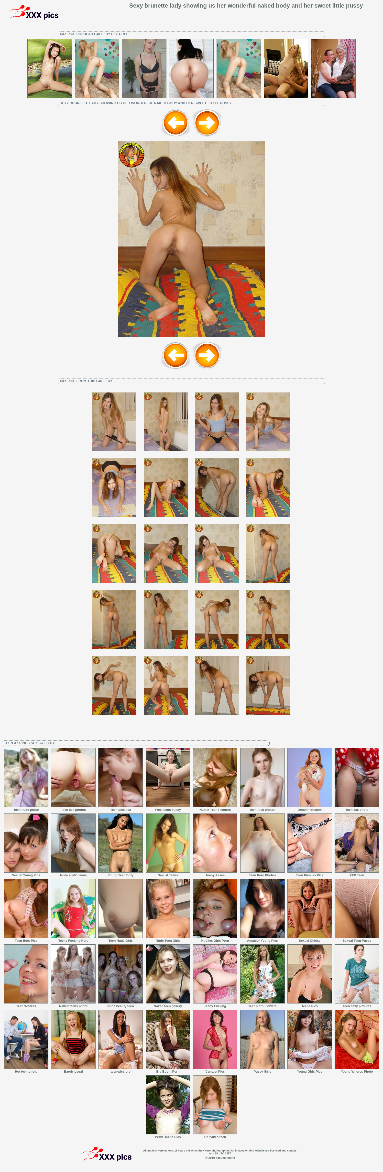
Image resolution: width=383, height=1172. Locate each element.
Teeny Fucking (215, 1004)
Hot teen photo (26, 1069)
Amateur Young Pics (262, 939)
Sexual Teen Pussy (357, 939)
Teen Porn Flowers (262, 1004)
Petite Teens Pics (168, 1135)
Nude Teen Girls (168, 939)
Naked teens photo (73, 1004)
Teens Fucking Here (73, 939)
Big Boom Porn (168, 1069)
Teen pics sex (120, 808)
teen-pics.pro (120, 1069)
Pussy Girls (262, 1069)
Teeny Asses (215, 873)
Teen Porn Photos (262, 873)
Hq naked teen (215, 1135)
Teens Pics (309, 1004)
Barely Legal (73, 1069)
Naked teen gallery (168, 1004)
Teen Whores (26, 1004)
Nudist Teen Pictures (215, 808)
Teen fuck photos (262, 808)
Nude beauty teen (120, 1004)
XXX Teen (357, 873)
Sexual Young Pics (26, 873)
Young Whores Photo (357, 1069)
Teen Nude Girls (120, 939)
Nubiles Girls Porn (215, 939)
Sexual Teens (168, 873)
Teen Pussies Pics (309, 873)
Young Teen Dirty (120, 873)
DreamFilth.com (309, 808)
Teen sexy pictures (357, 1004)
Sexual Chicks (309, 939)
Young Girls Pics (309, 1069)
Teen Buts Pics (26, 939)
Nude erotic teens (73, 873)
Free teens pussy (168, 808)
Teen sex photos (73, 808)
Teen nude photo (26, 808)
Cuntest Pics (215, 1069)
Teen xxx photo (357, 808)
